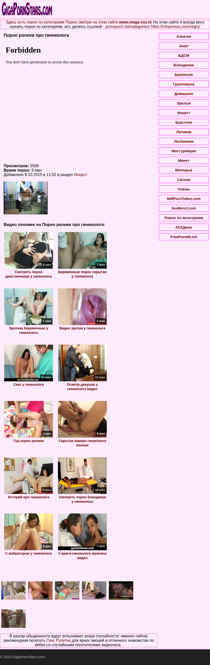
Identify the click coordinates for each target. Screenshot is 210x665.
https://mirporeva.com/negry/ (175, 26)
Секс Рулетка (58, 640)
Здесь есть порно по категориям (35, 22)
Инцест (80, 175)
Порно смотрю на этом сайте (92, 22)
